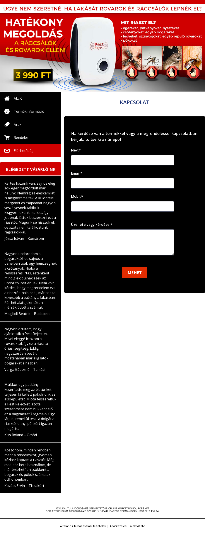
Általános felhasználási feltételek (83, 526)
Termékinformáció (29, 111)
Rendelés (21, 137)
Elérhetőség (24, 150)
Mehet (135, 276)
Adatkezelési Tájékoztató (127, 526)
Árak (17, 124)
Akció (18, 98)
